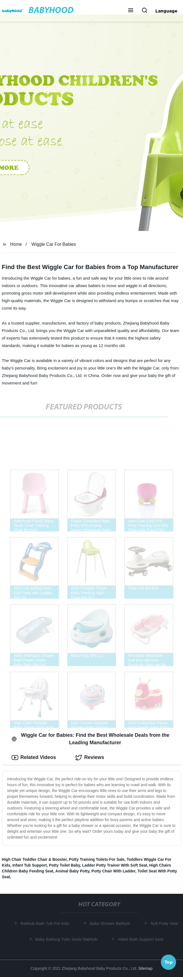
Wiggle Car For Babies (54, 244)
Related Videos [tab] (34, 757)
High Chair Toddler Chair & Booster (34, 859)
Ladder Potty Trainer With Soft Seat (114, 865)
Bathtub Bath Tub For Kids (45, 923)
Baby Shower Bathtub (111, 923)
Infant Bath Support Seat (141, 939)
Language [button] (166, 10)
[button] (130, 10)
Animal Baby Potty (72, 871)
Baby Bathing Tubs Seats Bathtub (67, 939)
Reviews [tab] (89, 757)
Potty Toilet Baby (64, 865)
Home (16, 244)
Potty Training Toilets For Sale (96, 859)
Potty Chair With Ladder (113, 871)
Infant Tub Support (29, 865)
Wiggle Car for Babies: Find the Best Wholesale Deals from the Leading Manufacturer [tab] (90, 738)
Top (168, 962)
